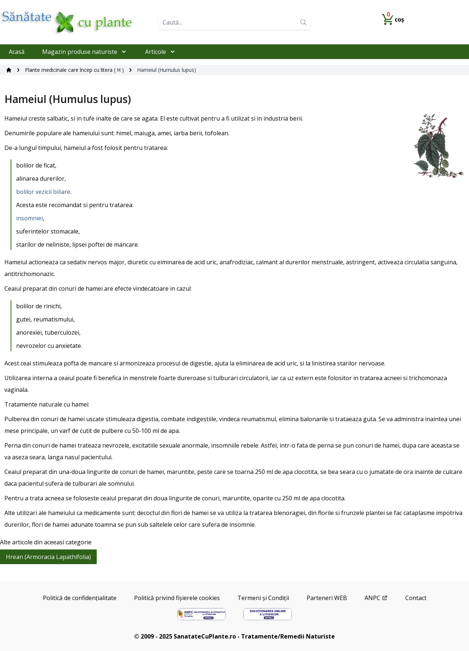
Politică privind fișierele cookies (177, 598)
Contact (415, 598)
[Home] (76, 22)
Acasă (17, 52)
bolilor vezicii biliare (43, 192)
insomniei (29, 218)
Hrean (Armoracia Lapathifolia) (48, 557)
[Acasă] (9, 70)
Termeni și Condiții (263, 598)
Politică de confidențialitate (80, 598)
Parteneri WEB (327, 598)
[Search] (303, 22)
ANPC (376, 598)
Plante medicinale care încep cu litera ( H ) (74, 69)
